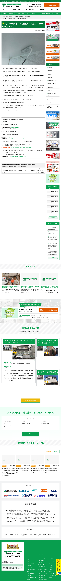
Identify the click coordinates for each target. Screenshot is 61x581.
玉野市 (21, 534)
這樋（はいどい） (29, 517)
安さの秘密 (29, 575)
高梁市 (39, 534)
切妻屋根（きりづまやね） (33, 520)
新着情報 (48, 451)
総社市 (35, 534)
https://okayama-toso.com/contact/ (18, 156)
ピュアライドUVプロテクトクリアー (54, 561)
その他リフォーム (52, 103)
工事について (16, 10)
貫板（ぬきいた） (46, 518)
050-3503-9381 (35, 4)
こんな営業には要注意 (42, 571)
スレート (39, 523)
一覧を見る (53, 217)
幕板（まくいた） (19, 517)
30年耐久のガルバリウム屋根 (43, 579)
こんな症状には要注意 (42, 558)
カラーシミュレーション (42, 552)
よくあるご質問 (52, 573)
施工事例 (42, 10)
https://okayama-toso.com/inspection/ (21, 147)
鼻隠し (34, 521)
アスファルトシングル (30, 523)
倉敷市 (11, 534)
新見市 (44, 534)
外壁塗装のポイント (42, 566)
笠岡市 (25, 534)
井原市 (30, 534)
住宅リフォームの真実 (41, 564)
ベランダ (12, 511)
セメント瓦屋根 (27, 513)
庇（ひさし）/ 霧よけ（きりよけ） (35, 516)
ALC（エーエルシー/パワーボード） (14, 510)
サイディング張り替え (52, 98)
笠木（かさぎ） (22, 516)
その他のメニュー (51, 577)
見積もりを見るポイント (42, 575)
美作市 (32, 536)
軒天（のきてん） (28, 518)
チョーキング (21, 509)
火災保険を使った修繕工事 (32, 577)
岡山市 (6, 534)
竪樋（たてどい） (51, 521)
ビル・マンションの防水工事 (32, 569)
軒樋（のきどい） (41, 521)
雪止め (36, 514)
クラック (14, 509)
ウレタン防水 (28, 511)
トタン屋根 (51, 513)
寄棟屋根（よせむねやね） (19, 520)
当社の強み (51, 565)
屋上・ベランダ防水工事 (31, 553)
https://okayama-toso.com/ (9, 122)
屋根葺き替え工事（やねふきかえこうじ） (24, 514)
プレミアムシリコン (52, 554)
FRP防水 (22, 523)
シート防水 (35, 511)
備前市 (49, 534)
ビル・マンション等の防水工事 (52, 107)
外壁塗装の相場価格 (31, 573)
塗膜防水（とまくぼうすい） (45, 511)
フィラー (27, 509)
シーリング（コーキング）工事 (42, 510)
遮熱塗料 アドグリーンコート (54, 556)
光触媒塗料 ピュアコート (53, 558)
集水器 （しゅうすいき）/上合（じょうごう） (45, 517)
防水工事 (18, 13)
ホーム (5, 10)
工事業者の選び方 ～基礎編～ (42, 569)
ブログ (56, 451)
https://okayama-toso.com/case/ (16, 137)
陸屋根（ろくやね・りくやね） (15, 513)
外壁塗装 (5, 13)
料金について (30, 10)
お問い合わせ (50, 571)
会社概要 (51, 567)
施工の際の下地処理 (42, 554)
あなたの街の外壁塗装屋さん (8, 473)
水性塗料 (31, 510)
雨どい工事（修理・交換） (52, 94)
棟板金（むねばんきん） (17, 518)
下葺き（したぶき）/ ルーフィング (47, 514)
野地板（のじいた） (13, 516)
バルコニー (53, 510)
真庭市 (28, 536)
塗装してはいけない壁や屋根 (43, 573)
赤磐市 (23, 536)
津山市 (16, 534)
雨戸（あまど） (10, 517)
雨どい (8, 518)
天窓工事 (50, 90)
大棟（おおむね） (44, 520)
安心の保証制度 (41, 560)
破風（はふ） (37, 518)
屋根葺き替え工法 (35, 13)
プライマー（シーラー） (36, 509)
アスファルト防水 (19, 511)
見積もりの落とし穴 (42, 577)
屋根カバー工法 (25, 13)
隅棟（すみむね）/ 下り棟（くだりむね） (16, 521)
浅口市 (37, 536)
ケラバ (52, 518)
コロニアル (45, 523)
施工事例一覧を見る (31, 400)
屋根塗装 (11, 13)
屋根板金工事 (55, 13)
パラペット (15, 523)
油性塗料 (26, 510)
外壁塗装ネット (5, 475)
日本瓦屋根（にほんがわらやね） (39, 513)
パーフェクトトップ (52, 552)
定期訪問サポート (41, 562)
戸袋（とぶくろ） (49, 516)
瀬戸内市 (54, 534)
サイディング (47, 509)
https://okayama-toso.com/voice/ (16, 138)
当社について (54, 10)
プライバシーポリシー (53, 575)
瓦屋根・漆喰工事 (46, 13)
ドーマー (29, 521)
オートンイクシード (42, 556)
